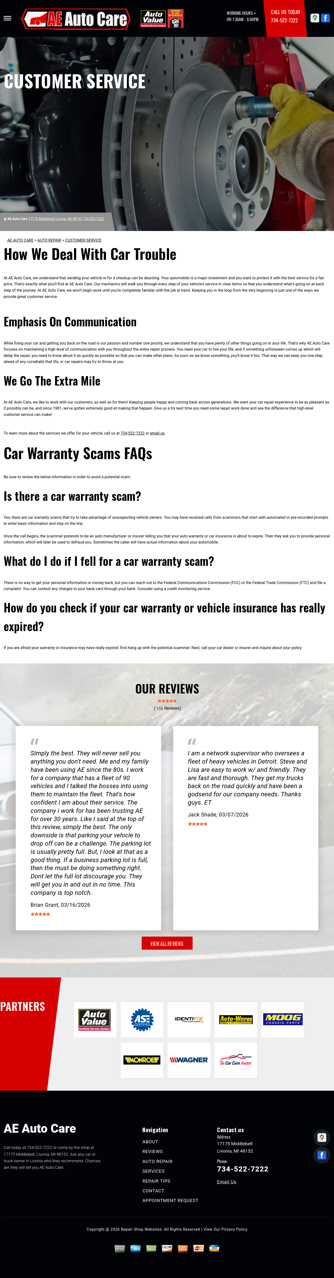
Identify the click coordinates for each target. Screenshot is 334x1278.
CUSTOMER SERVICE (83, 240)
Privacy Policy (234, 1229)
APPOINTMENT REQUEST (170, 1200)
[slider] (167, 701)
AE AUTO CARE (20, 240)
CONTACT (153, 1191)
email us (157, 433)
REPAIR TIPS (156, 1181)
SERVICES (153, 1171)
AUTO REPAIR (49, 240)
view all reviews (166, 943)
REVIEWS (152, 1151)
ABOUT (150, 1142)
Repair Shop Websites (141, 1229)
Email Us (226, 1181)
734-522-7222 (284, 20)
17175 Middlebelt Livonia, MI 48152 (55, 219)
